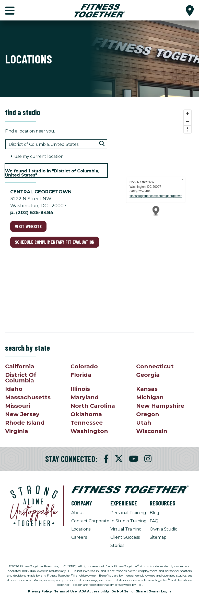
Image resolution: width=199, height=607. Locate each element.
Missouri (17, 405)
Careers (79, 537)
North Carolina (93, 405)
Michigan (150, 397)
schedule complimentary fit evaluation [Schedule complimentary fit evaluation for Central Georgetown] (55, 242)
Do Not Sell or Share (128, 591)
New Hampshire (160, 405)
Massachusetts (28, 397)
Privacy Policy (40, 591)
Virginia (16, 431)
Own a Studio (164, 529)
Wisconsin (151, 431)
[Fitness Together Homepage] (99, 10)
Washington (89, 431)
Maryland (85, 397)
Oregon (147, 414)
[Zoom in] (187, 114)
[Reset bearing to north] (187, 129)
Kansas (147, 388)
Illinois (80, 388)
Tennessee (87, 422)
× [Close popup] (183, 179)
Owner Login (159, 591)
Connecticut (155, 366)
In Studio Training (128, 520)
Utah (143, 422)
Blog (154, 512)
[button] (190, 10)
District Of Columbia (20, 377)
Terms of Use (65, 591)
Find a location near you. (30, 131)
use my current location (37, 156)
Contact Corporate (90, 520)
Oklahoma (86, 414)
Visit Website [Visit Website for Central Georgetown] (28, 226)
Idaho (13, 388)
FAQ (154, 520)
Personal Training (128, 512)
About (77, 512)
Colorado (84, 366)
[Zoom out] (187, 121)
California (19, 366)
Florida (81, 374)
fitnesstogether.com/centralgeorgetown (156, 196)
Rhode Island (25, 422)
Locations (80, 529)
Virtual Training (126, 529)
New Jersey (22, 414)
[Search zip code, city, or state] (56, 144)
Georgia (148, 374)
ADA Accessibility (94, 591)
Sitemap (158, 537)
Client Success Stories (125, 541)
